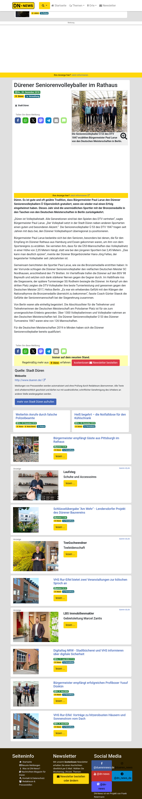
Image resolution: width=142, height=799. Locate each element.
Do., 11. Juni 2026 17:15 (64, 659)
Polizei (44, 13)
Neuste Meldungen (29, 765)
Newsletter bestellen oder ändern (71, 778)
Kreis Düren (30, 426)
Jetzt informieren (80, 75)
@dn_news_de (122, 776)
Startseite (58, 5)
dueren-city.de (124, 468)
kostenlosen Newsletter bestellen (95, 362)
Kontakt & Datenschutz (31, 778)
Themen (75, 5)
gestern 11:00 (60, 518)
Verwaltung (32, 96)
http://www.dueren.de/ (28, 380)
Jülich (35, 13)
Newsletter (107, 5)
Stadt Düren (22, 105)
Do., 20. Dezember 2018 (27, 92)
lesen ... (60, 456)
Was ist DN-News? (29, 768)
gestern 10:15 (60, 588)
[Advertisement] (71, 49)
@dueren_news (123, 765)
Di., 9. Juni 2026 (61, 691)
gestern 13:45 (60, 447)
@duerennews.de (103, 765)
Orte (91, 5)
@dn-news (101, 774)
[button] (44, 5)
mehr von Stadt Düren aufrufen (35, 401)
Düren (19, 96)
